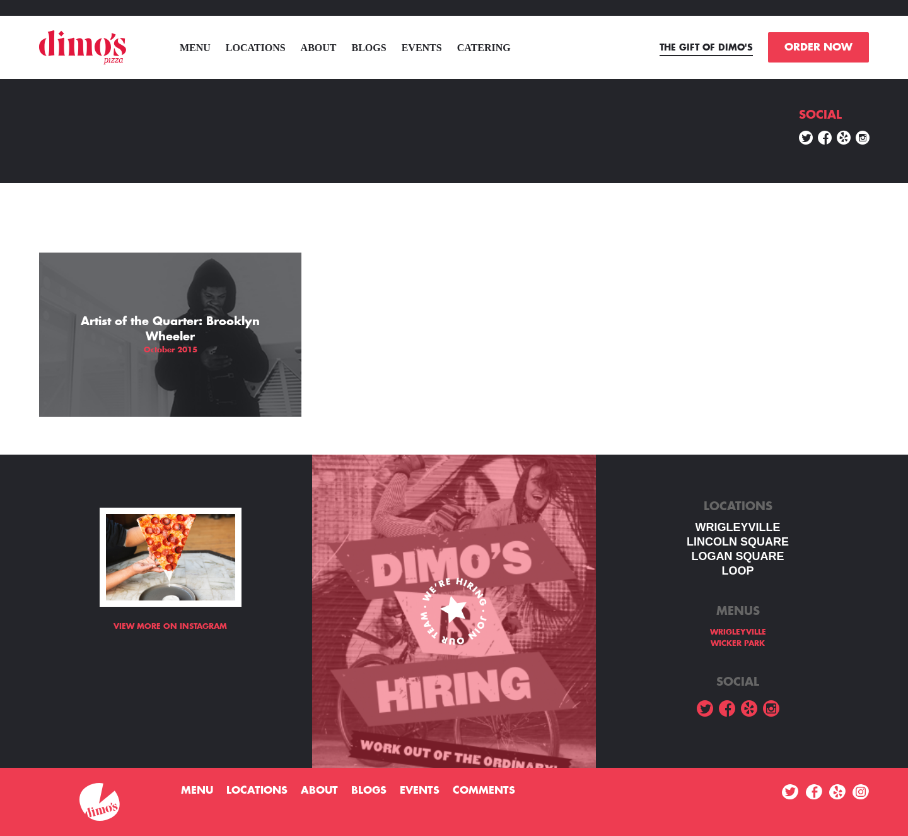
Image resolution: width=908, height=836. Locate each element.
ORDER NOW (818, 47)
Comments (484, 790)
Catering (484, 47)
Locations (256, 47)
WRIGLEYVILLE (738, 527)
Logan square (737, 556)
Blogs (369, 47)
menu (195, 47)
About (319, 47)
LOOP (737, 570)
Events (422, 47)
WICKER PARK (738, 643)
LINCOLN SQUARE (738, 541)
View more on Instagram (170, 626)
